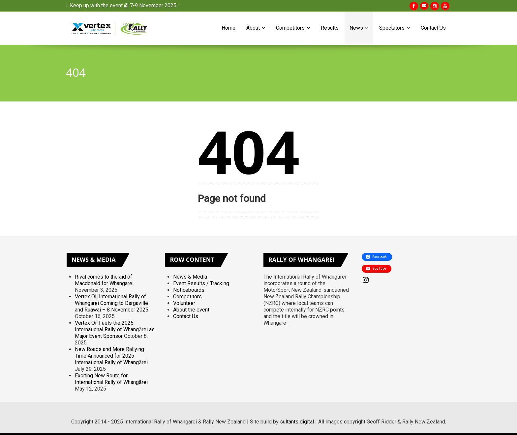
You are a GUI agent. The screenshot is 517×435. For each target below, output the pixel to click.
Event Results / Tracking (201, 283)
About (255, 27)
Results (330, 28)
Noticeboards (188, 290)
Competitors (293, 27)
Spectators (394, 27)
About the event (191, 310)
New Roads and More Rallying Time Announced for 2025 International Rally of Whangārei (111, 356)
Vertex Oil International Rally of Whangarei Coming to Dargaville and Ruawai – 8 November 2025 (111, 303)
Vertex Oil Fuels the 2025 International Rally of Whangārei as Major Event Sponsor (115, 329)
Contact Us (433, 28)
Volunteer (184, 303)
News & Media (190, 277)
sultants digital (297, 422)
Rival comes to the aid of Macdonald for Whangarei (104, 280)
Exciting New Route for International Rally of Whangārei (111, 378)
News (359, 27)
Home (228, 28)
